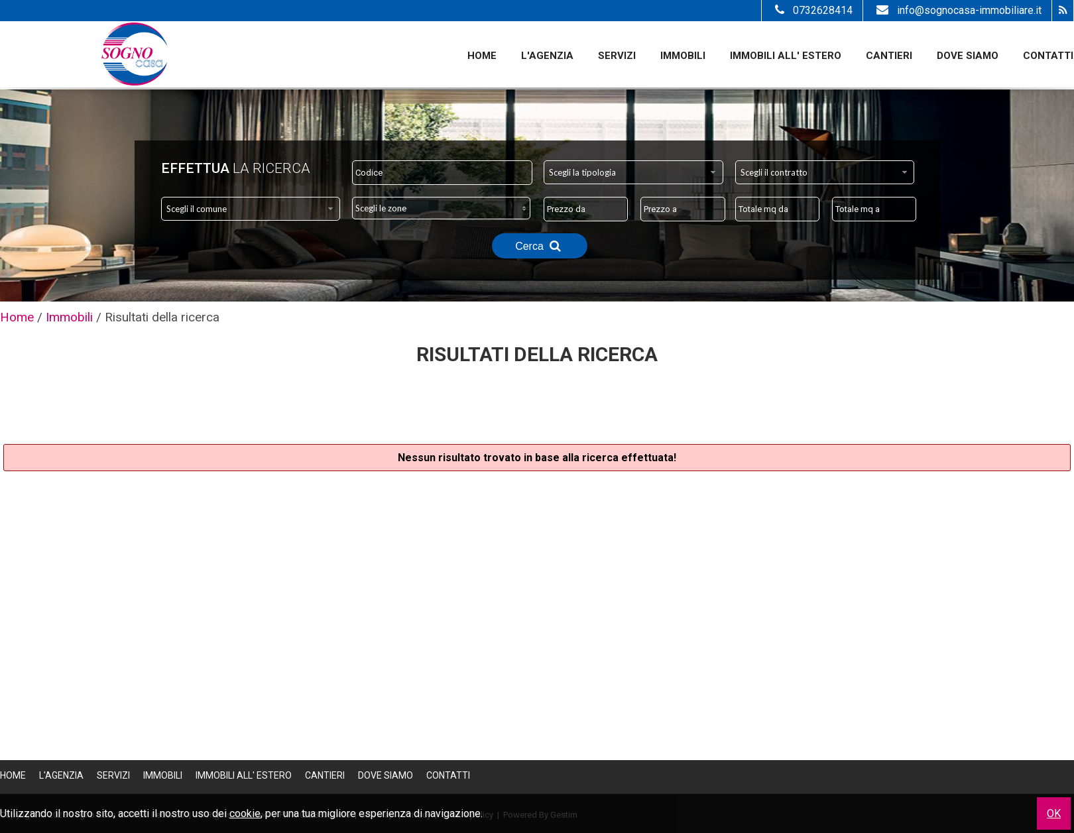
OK (1054, 813)
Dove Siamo (967, 56)
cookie (245, 813)
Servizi (617, 56)
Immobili (682, 56)
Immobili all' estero (785, 56)
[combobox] (633, 172)
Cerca (539, 246)
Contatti (1048, 56)
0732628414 (812, 10)
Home (482, 56)
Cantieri (889, 56)
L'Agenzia (547, 56)
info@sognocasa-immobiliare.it (957, 10)
